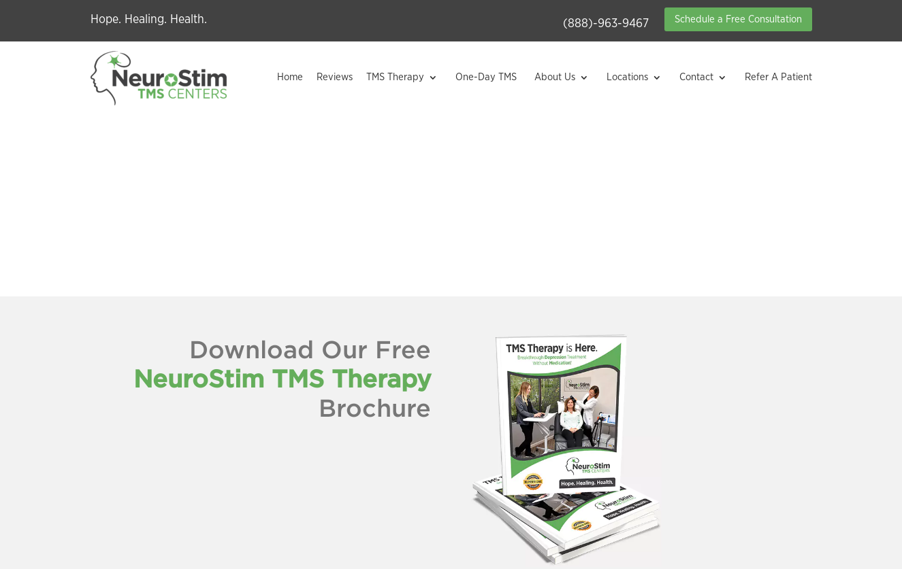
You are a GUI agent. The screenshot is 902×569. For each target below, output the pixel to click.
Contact (696, 77)
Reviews (335, 77)
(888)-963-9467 (606, 24)
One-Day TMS (486, 77)
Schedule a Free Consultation (738, 19)
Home (290, 77)
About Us (554, 77)
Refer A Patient (778, 77)
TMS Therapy (395, 77)
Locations (627, 77)
